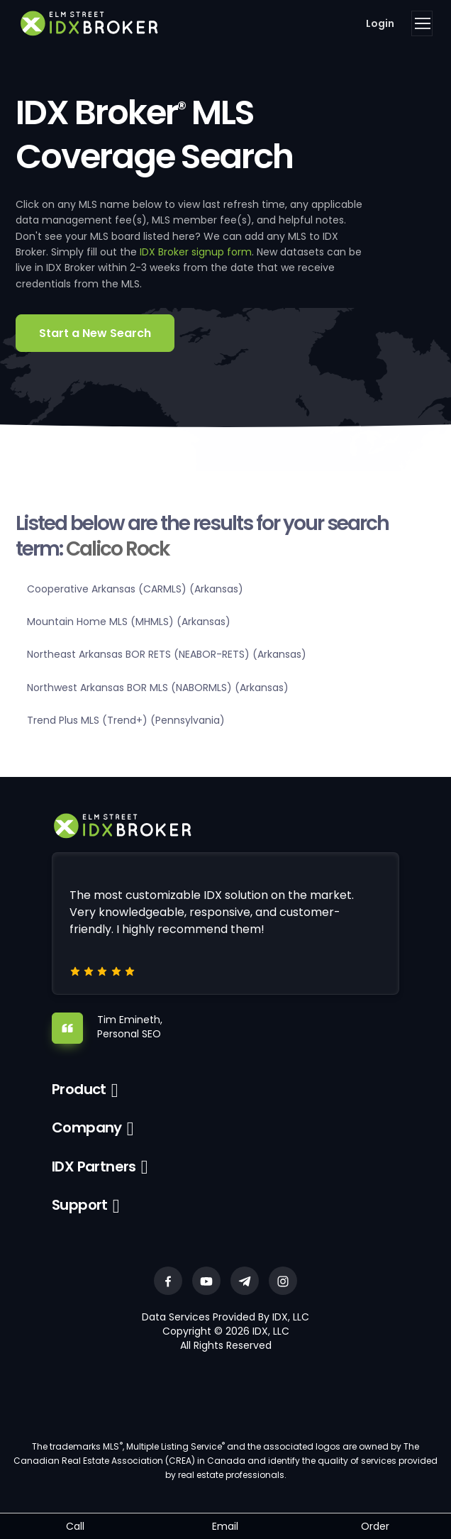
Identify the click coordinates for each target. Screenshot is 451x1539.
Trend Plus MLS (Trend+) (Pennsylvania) (126, 720)
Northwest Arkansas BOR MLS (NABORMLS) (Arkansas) (158, 687)
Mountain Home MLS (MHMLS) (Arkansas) (128, 621)
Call (75, 1526)
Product (79, 1089)
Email (225, 1526)
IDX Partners (94, 1166)
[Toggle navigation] (422, 23)
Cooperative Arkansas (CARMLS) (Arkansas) (135, 589)
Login (380, 23)
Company (87, 1127)
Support (80, 1205)
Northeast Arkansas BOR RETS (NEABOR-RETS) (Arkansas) (166, 654)
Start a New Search (95, 333)
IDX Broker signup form (196, 252)
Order (375, 1526)
